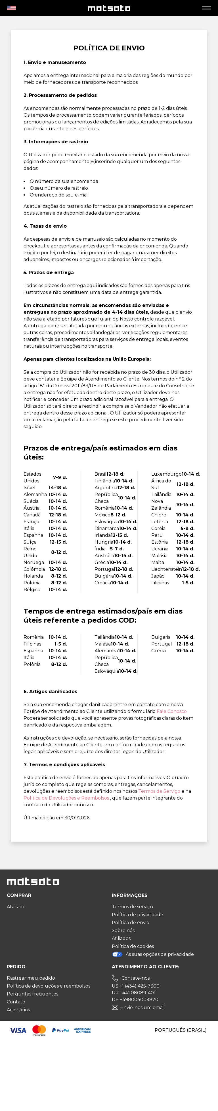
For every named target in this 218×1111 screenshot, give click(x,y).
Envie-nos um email (142, 1007)
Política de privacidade (137, 914)
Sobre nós (123, 930)
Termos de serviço (132, 906)
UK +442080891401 (134, 992)
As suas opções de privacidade (153, 954)
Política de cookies (133, 946)
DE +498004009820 (135, 999)
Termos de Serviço (159, 791)
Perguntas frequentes (32, 994)
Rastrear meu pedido (31, 978)
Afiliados (121, 938)
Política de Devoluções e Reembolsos (67, 798)
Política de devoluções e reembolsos (48, 986)
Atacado (16, 906)
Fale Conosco (172, 711)
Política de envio (130, 922)
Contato (16, 1002)
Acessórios (18, 1009)
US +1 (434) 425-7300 (136, 986)
